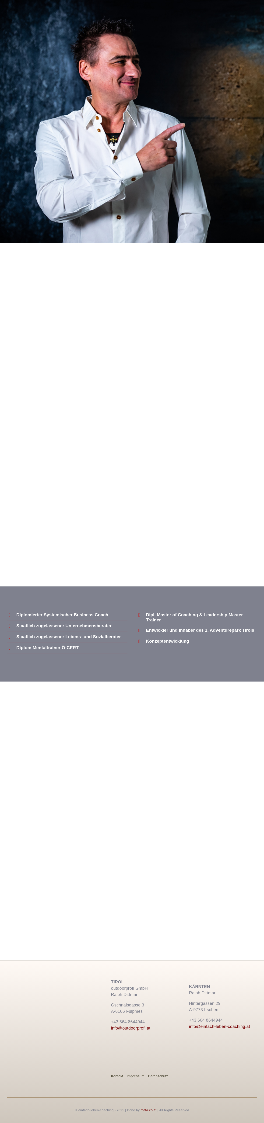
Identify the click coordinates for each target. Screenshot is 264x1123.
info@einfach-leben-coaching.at (219, 1026)
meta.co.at (148, 1110)
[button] (67, 615)
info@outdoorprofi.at (130, 1028)
